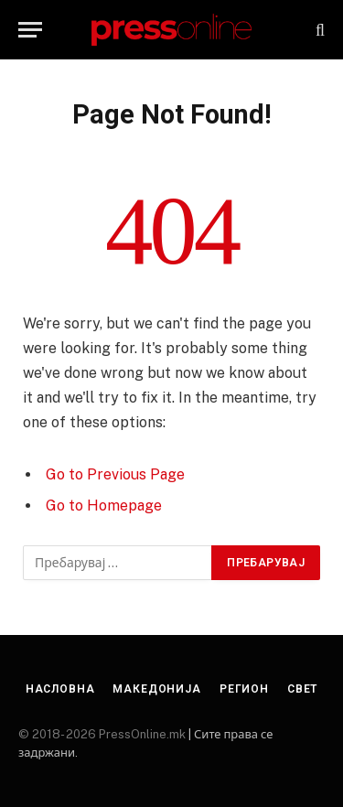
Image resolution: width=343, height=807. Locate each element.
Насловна (60, 689)
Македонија (156, 689)
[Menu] (30, 29)
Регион (244, 689)
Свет (302, 689)
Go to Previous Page (115, 474)
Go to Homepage (104, 505)
